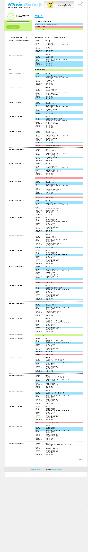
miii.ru (39, 16)
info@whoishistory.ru (56, 544)
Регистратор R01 (34, 544)
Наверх (80, 534)
